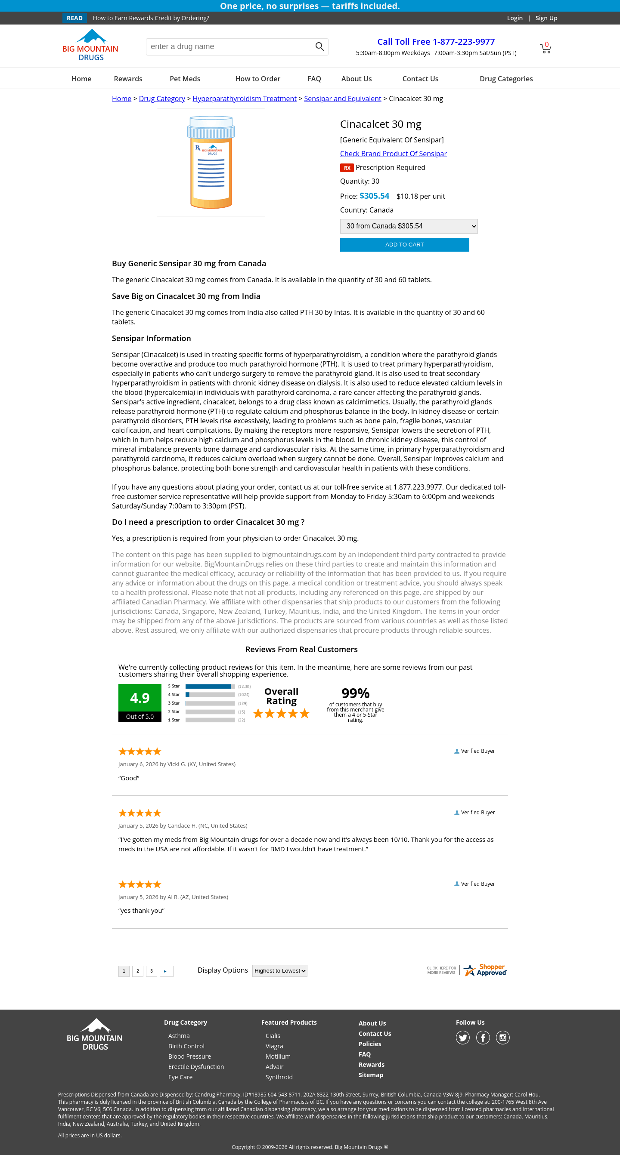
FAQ (314, 78)
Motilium (278, 1056)
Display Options (223, 970)
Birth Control (186, 1046)
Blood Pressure (189, 1056)
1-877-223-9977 (436, 41)
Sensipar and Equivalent (342, 98)
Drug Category (162, 98)
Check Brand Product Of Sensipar (393, 153)
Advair (274, 1067)
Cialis (273, 1036)
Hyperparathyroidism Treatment (244, 98)
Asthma (179, 1036)
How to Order (258, 78)
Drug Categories (506, 78)
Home (81, 78)
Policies (370, 1044)
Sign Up (547, 18)
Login (515, 18)
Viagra (274, 1046)
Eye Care (180, 1077)
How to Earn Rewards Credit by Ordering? (151, 18)
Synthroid (279, 1077)
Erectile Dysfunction (196, 1067)
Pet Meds (185, 78)
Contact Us (421, 78)
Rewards (128, 78)
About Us (356, 78)
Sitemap (371, 1075)
